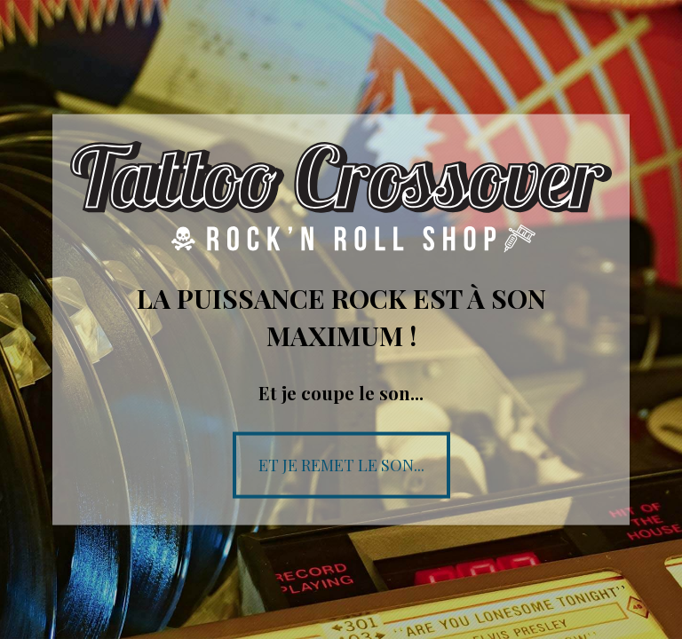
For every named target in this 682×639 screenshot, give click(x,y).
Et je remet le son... (341, 464)
